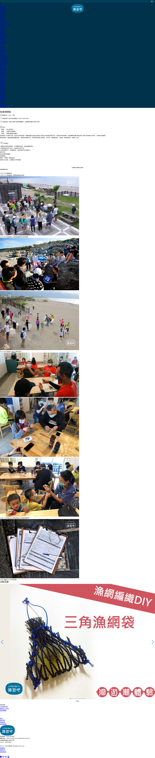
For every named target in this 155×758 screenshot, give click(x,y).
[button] (70, 698)
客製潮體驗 (3, 710)
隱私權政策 (3, 752)
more (77, 701)
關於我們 (2, 720)
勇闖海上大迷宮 (4, 708)
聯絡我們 (2, 750)
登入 (152, 1)
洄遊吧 (77, 8)
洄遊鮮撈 (2, 722)
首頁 (1, 718)
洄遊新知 (2, 748)
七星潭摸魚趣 (4, 706)
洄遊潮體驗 (3, 724)
